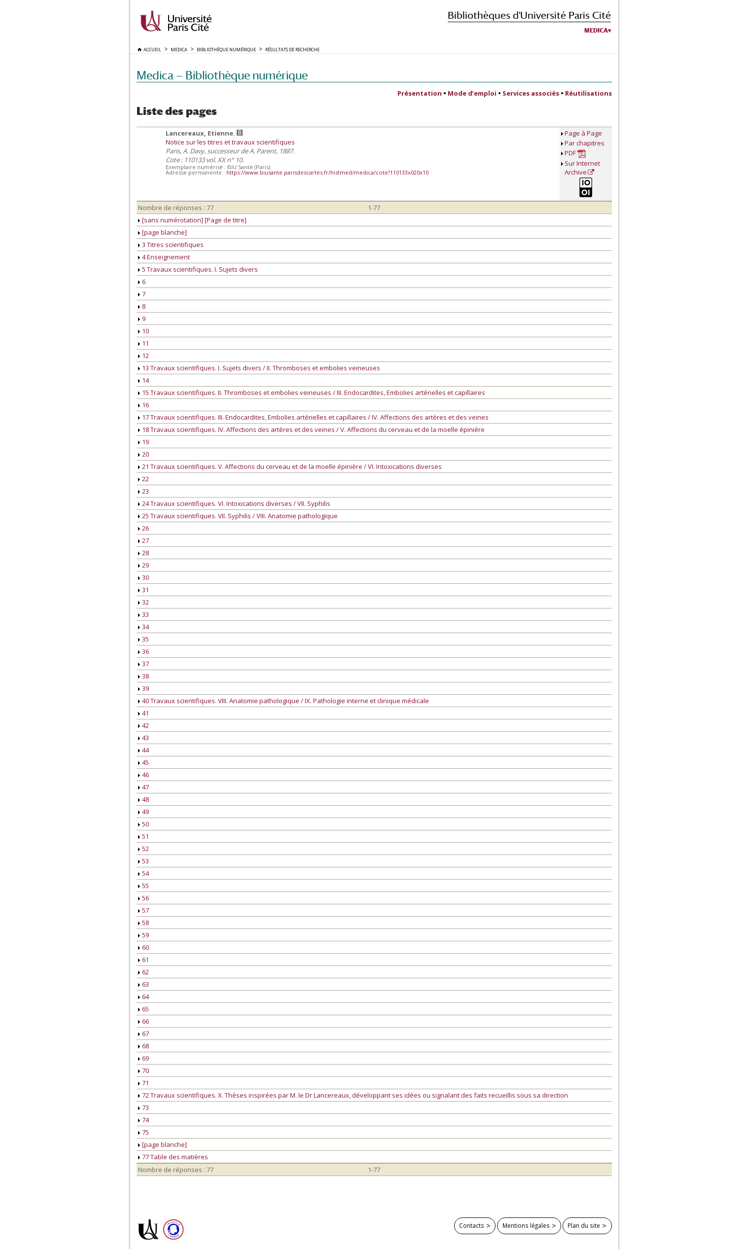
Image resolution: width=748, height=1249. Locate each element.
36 (143, 651)
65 (143, 1008)
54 (143, 873)
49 (143, 811)
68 (143, 1045)
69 (143, 1058)
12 (143, 355)
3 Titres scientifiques (171, 244)
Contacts (471, 1225)
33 (143, 614)
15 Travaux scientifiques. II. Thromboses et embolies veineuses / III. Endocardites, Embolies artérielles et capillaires (311, 392)
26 (143, 528)
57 (143, 910)
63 (143, 984)
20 (143, 454)
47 (143, 787)
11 (143, 343)
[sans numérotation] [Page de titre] (192, 219)
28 (143, 552)
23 (143, 491)
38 (143, 676)
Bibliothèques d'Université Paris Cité (529, 15)
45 (143, 762)
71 (143, 1082)
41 (143, 713)
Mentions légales (526, 1225)
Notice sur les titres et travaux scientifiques (230, 142)
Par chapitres (585, 143)
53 (143, 860)
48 (143, 799)
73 (143, 1107)
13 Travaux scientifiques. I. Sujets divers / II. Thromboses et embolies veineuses (259, 367)
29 (143, 565)
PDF (575, 153)
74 (143, 1119)
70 (143, 1070)
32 (143, 602)
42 (143, 725)
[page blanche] (162, 232)
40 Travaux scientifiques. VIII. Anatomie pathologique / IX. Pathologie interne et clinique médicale (283, 700)
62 (143, 971)
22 (143, 478)
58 (143, 922)
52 (143, 848)
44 (143, 750)
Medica (596, 30)
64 (143, 996)
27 (143, 540)
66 (143, 1021)
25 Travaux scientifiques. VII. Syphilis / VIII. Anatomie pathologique (238, 515)
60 (143, 947)
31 (143, 589)
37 (143, 663)
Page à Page (583, 133)
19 (143, 441)
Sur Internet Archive (582, 168)
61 (143, 959)
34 (143, 626)
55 (143, 885)
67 (143, 1033)
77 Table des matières (173, 1156)
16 (143, 404)
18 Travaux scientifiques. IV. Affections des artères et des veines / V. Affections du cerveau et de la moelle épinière (311, 429)
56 (143, 897)
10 (143, 330)
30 (143, 577)
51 (143, 836)
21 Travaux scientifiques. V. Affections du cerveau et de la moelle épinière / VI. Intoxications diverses (290, 466)
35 (143, 639)
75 (143, 1132)
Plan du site (584, 1225)
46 (143, 774)
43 (143, 737)
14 (143, 380)
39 (143, 688)
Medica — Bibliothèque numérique (222, 75)
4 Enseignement (164, 256)
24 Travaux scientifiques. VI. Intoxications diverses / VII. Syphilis (234, 503)
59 (143, 934)
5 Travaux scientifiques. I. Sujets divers (198, 269)
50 (143, 824)
